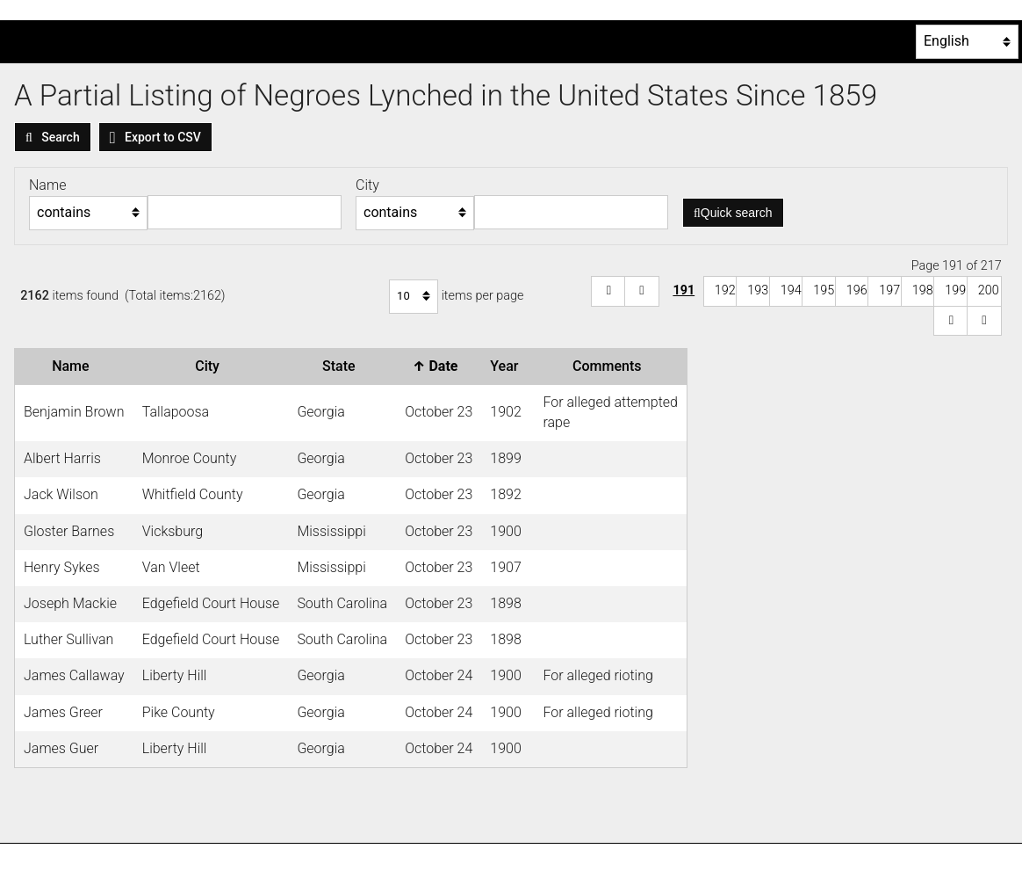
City (211, 366)
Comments (610, 366)
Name (74, 366)
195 (823, 290)
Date (438, 366)
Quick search (733, 213)
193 (757, 290)
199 (955, 290)
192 (725, 290)
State (342, 366)
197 (889, 290)
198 (922, 290)
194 (791, 290)
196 (856, 290)
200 (988, 290)
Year (507, 366)
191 (684, 290)
